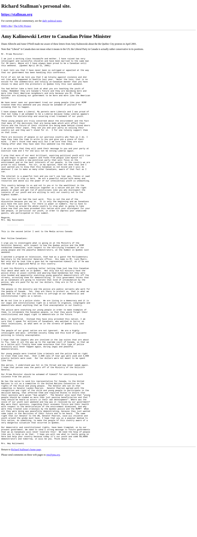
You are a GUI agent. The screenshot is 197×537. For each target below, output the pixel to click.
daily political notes (52, 21)
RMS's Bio (6, 26)
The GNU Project (22, 26)
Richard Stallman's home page (26, 528)
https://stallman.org (16, 14)
